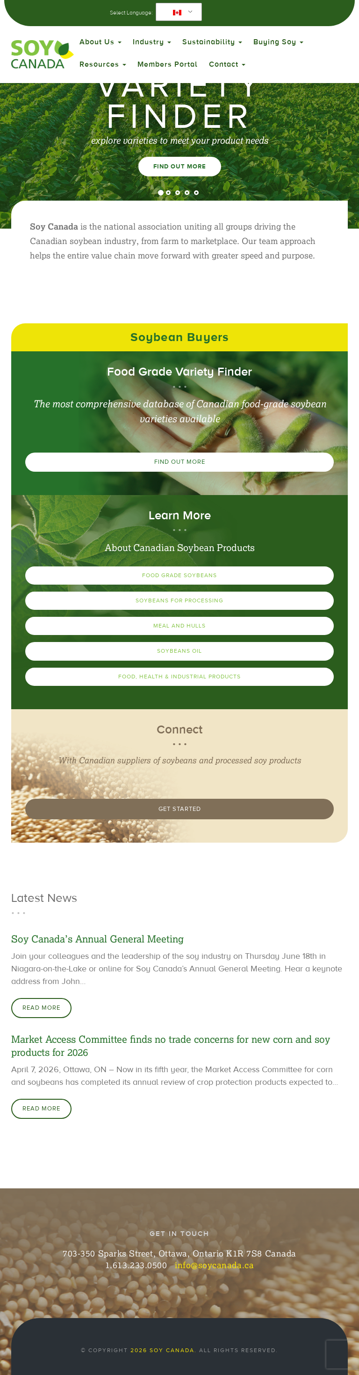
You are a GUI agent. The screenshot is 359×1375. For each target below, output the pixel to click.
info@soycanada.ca (214, 1265)
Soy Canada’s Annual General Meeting (97, 939)
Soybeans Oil (179, 651)
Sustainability (212, 42)
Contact (227, 64)
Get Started (179, 809)
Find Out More (179, 166)
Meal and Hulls (179, 625)
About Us (100, 42)
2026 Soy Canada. (163, 1350)
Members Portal (167, 64)
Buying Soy (278, 42)
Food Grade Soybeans (179, 575)
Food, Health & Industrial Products (179, 676)
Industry (152, 42)
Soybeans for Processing (179, 600)
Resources (102, 64)
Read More (41, 1008)
